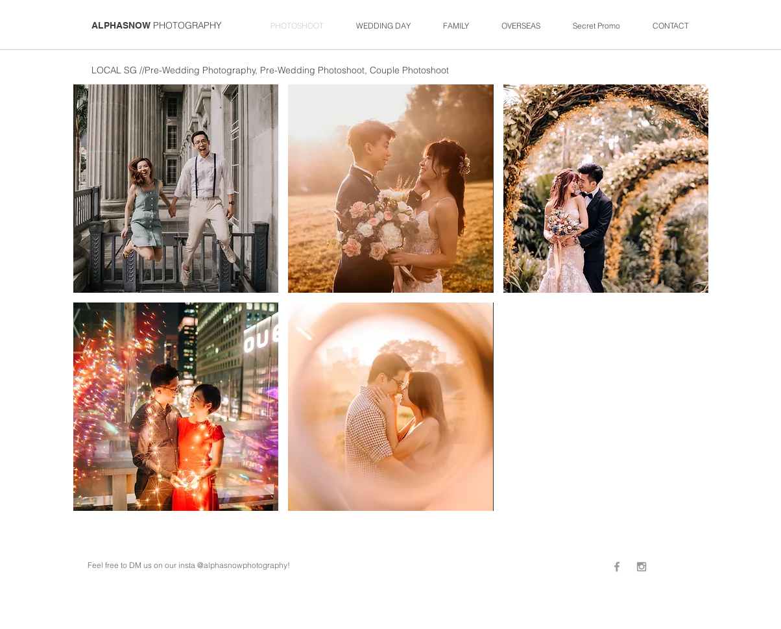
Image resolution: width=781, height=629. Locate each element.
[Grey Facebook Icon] (616, 566)
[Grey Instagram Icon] (641, 566)
